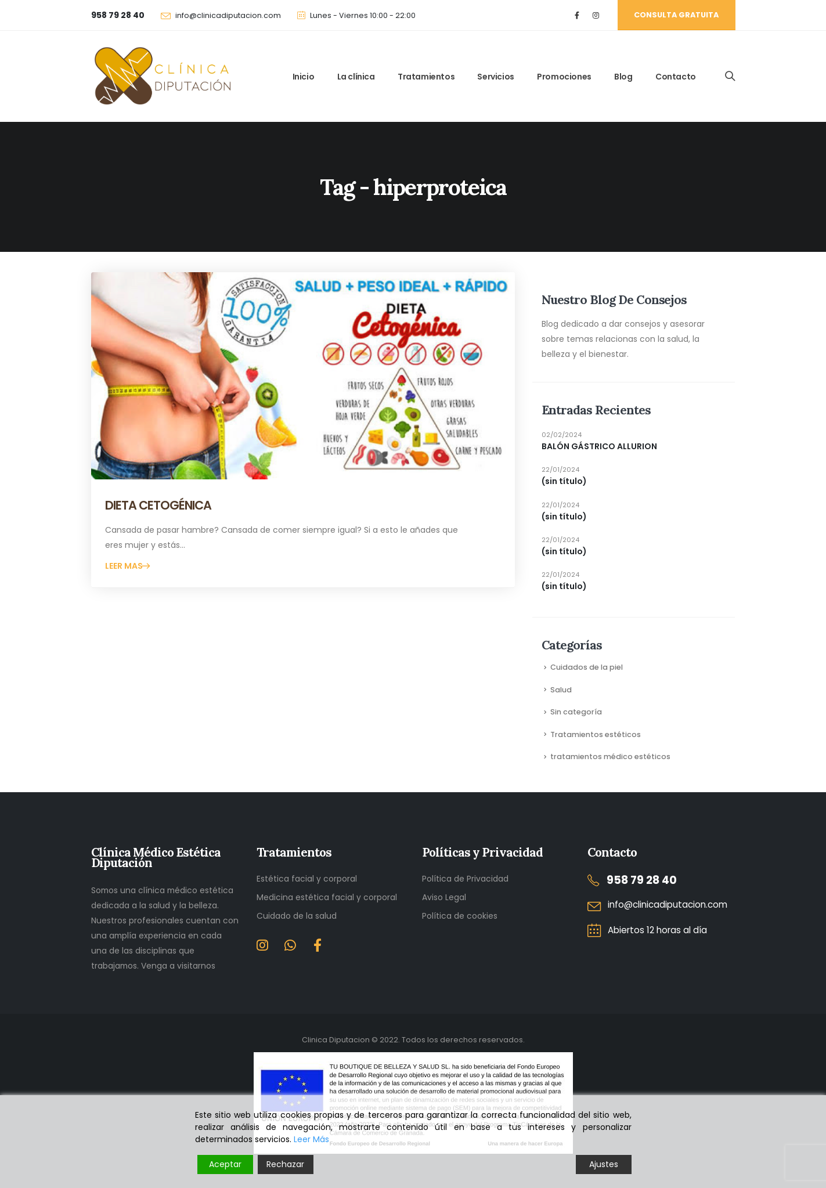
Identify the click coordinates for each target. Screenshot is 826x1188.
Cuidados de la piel (586, 667)
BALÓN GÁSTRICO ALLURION (599, 446)
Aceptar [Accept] (225, 1164)
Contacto (675, 76)
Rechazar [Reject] (285, 1164)
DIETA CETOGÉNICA (158, 505)
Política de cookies (459, 916)
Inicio (304, 76)
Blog (623, 76)
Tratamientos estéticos (595, 734)
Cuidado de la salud (297, 916)
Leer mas (125, 566)
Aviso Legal (444, 897)
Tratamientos (426, 76)
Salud (561, 690)
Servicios (495, 76)
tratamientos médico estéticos (610, 756)
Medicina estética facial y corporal (327, 897)
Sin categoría (576, 712)
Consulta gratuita (676, 15)
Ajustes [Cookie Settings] (603, 1164)
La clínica (356, 76)
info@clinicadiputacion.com (228, 15)
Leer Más (311, 1139)
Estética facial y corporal (307, 878)
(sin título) (564, 481)
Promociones (564, 76)
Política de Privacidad (465, 878)
